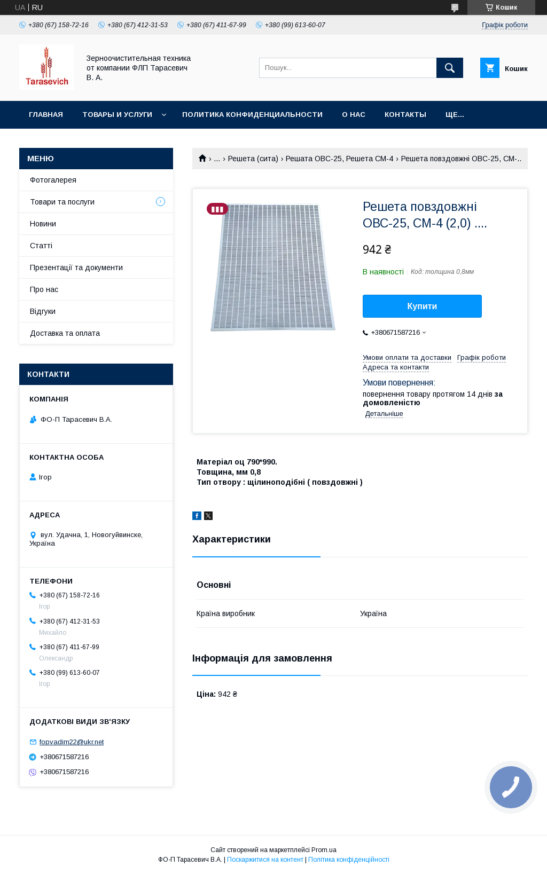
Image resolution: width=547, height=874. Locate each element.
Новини (43, 223)
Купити (422, 306)
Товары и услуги (117, 115)
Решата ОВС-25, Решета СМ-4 (339, 158)
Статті (41, 245)
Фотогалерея (53, 180)
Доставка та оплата (65, 333)
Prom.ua (324, 850)
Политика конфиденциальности (252, 115)
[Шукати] (449, 68)
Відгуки (43, 311)
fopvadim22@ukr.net (72, 742)
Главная (46, 115)
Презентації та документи (76, 267)
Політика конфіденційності (348, 859)
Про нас (44, 289)
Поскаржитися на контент (265, 859)
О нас (353, 115)
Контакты (405, 115)
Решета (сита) (253, 158)
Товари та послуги (62, 202)
